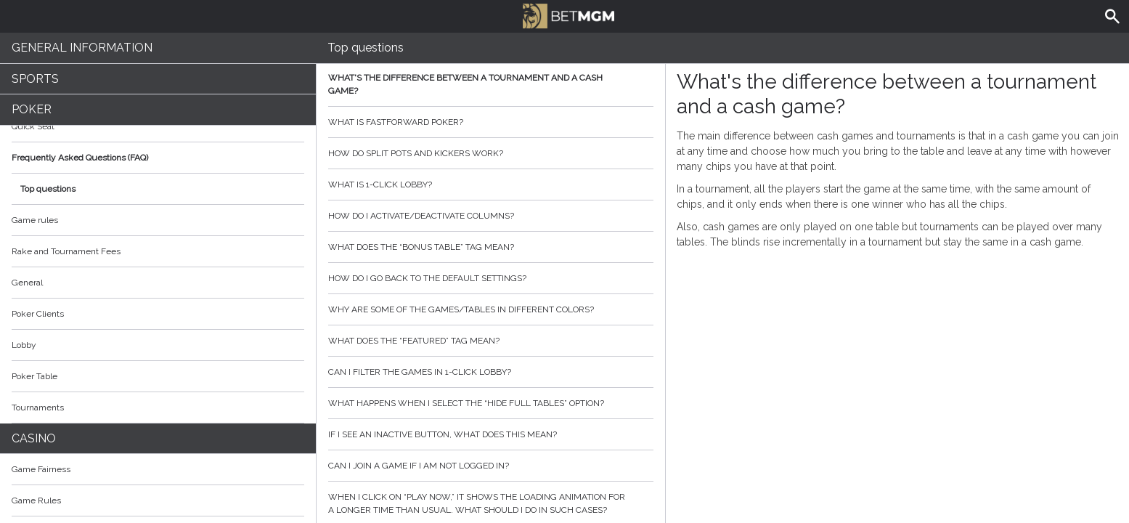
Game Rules (158, 500)
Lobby (158, 345)
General (27, 282)
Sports (35, 79)
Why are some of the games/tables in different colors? (490, 309)
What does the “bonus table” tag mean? (490, 247)
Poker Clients (158, 314)
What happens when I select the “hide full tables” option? (490, 403)
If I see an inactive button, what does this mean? (490, 434)
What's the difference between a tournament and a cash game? (490, 84)
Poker (32, 109)
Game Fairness (41, 469)
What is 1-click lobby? (490, 184)
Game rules (35, 220)
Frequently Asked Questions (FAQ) (158, 158)
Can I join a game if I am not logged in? (490, 466)
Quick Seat (33, 126)
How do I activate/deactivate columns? (490, 216)
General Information (82, 47)
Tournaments (158, 407)
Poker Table (158, 376)
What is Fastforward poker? (490, 122)
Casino (34, 438)
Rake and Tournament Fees (66, 251)
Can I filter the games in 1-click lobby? (490, 372)
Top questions (48, 189)
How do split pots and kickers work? (490, 153)
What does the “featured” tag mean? (490, 341)
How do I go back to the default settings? (490, 278)
